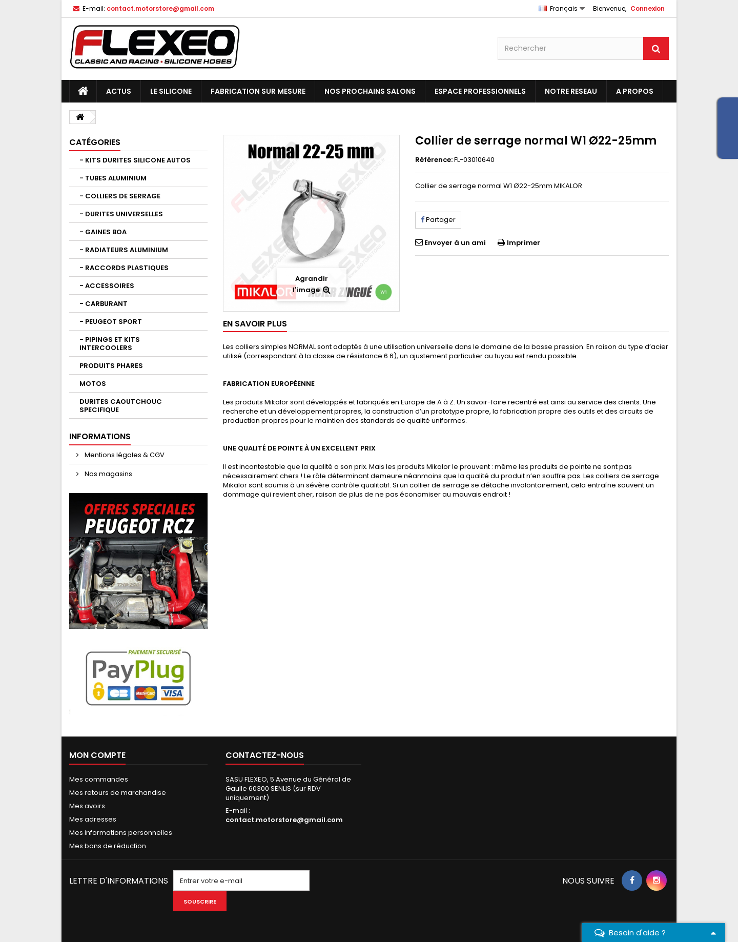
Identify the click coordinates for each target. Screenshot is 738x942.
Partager (438, 219)
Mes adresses (92, 819)
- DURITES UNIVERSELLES (121, 214)
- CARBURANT (103, 304)
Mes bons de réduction (107, 846)
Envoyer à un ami (455, 243)
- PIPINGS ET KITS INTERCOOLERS (109, 344)
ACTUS (118, 91)
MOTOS (92, 383)
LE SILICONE (171, 91)
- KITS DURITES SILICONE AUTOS (135, 160)
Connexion (647, 8)
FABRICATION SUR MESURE (258, 91)
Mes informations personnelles (120, 832)
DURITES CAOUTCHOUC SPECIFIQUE (120, 406)
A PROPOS (634, 91)
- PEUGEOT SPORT (110, 321)
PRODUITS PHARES (111, 366)
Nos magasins (107, 474)
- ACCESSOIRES (106, 286)
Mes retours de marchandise (117, 792)
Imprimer (523, 243)
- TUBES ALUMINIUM (113, 178)
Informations (100, 436)
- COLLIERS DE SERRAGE (119, 196)
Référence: (434, 160)
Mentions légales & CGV (124, 455)
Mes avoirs (87, 806)
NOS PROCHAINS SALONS (370, 91)
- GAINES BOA (103, 232)
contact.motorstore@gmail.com (284, 820)
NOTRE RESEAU (571, 91)
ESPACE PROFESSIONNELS (480, 91)
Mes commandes (98, 779)
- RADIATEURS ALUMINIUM (123, 250)
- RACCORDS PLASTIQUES (124, 268)
